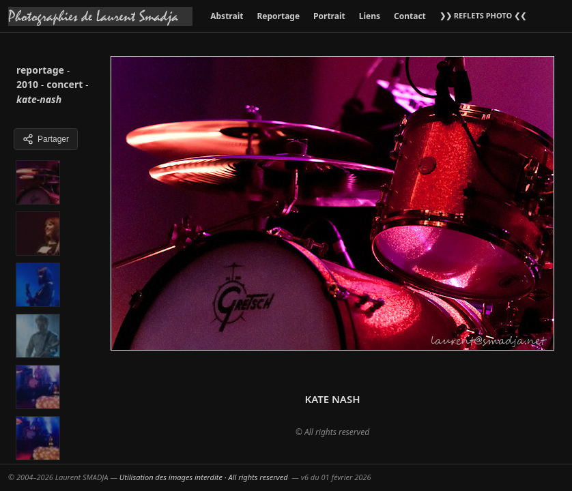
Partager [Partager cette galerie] (46, 139)
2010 (27, 84)
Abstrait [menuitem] (226, 16)
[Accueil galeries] (100, 16)
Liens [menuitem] (369, 16)
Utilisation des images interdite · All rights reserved (203, 477)
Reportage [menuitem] (278, 16)
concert (64, 84)
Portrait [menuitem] (329, 16)
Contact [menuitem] (410, 16)
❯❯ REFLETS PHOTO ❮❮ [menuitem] (483, 15)
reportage (40, 69)
